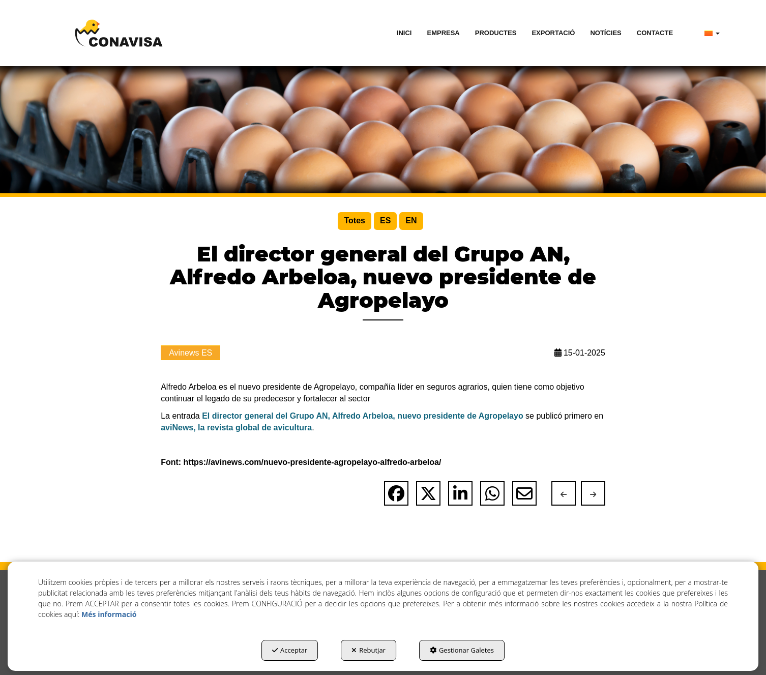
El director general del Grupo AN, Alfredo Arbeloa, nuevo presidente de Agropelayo (362, 416)
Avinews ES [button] (190, 352)
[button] (118, 33)
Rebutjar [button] (368, 650)
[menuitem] (404, 33)
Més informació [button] (108, 614)
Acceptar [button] (289, 650)
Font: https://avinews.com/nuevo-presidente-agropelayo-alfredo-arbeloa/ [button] (301, 462)
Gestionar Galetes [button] (462, 650)
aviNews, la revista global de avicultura (236, 427)
